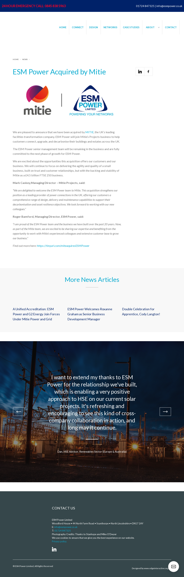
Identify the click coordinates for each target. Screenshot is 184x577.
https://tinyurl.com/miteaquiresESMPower (63, 245)
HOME (62, 27)
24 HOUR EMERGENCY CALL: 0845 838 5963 (34, 6)
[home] (26, 22)
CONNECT (78, 27)
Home (16, 59)
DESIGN (93, 27)
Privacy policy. (59, 541)
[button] (152, 27)
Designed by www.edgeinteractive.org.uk (151, 568)
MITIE (89, 132)
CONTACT (171, 27)
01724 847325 (62, 530)
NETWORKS (110, 27)
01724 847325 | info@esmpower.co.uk (159, 6)
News (25, 59)
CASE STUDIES (131, 27)
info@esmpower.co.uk (65, 527)
